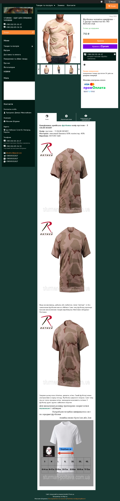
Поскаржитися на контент (57, 499)
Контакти (71, 5)
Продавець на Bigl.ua (60, 496)
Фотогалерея (9, 67)
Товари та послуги (44, 5)
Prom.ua (71, 494)
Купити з (100, 46)
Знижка (61, 5)
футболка (66, 125)
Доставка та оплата (12, 54)
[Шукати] (33, 32)
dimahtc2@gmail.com (14, 153)
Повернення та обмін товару (15, 59)
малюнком (44, 408)
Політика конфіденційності (76, 499)
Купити (100, 41)
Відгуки (7, 50)
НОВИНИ (7, 72)
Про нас (7, 63)
